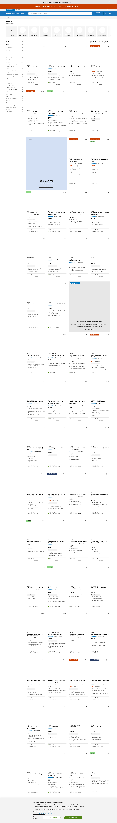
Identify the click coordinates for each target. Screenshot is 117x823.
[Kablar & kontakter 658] (14, 107)
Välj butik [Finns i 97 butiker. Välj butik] (36, 652)
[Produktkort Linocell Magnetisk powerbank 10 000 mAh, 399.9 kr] (78, 342)
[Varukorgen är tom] (110, 13)
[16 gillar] (107, 567)
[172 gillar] (85, 335)
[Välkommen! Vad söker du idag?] (61, 13)
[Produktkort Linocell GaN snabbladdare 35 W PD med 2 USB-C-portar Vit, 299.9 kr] (57, 99)
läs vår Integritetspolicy (50, 813)
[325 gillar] (85, 567)
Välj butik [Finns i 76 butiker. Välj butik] (57, 420)
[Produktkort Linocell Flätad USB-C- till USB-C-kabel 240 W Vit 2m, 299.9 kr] (36, 668)
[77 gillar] (64, 706)
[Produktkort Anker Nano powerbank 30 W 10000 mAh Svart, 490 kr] (78, 668)
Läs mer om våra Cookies (39, 813)
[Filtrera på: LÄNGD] (14, 51)
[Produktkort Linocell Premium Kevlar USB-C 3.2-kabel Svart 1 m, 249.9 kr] (57, 621)
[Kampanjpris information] (101, 71)
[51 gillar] (107, 91)
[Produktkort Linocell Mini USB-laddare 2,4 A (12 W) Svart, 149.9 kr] (36, 435)
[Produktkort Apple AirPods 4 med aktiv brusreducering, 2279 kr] (36, 714)
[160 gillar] (64, 283)
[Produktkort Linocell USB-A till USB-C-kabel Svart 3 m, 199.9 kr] (36, 575)
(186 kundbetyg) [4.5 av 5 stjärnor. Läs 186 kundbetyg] (80, 214)
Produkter (9, 55)
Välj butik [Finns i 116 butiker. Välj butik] (36, 84)
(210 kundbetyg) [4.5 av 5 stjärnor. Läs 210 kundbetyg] (37, 637)
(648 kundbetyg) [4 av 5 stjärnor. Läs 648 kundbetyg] (37, 497)
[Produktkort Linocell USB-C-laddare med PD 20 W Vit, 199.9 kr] (57, 54)
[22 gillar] (107, 474)
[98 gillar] (43, 46)
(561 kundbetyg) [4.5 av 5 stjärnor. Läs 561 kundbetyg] (80, 589)
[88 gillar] (86, 521)
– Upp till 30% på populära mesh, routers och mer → (56, 6)
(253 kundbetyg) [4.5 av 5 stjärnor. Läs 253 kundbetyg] (80, 496)
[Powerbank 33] (15, 79)
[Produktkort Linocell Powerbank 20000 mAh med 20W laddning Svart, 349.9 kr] (100, 200)
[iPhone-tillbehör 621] (15, 65)
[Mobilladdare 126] (15, 67)
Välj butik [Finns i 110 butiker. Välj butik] (36, 131)
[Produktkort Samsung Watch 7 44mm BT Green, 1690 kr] (100, 54)
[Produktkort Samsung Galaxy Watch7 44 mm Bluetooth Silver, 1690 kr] (100, 147)
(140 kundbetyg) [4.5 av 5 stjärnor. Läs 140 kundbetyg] (58, 261)
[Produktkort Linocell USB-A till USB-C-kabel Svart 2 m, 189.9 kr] (78, 528)
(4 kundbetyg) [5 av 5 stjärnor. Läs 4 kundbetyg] (79, 163)
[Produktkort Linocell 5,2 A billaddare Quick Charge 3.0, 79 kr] (36, 761)
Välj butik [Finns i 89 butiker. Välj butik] (79, 84)
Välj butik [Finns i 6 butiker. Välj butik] (78, 184)
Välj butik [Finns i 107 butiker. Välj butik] (58, 606)
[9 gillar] (107, 46)
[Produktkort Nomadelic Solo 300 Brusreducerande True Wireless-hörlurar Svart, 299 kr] (57, 482)
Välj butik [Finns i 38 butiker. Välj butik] (100, 84)
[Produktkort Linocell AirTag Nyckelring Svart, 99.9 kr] (57, 246)
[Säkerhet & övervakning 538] (14, 99)
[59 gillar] (43, 283)
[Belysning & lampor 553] (14, 105)
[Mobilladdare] (34, 31)
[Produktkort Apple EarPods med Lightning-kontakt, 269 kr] (78, 482)
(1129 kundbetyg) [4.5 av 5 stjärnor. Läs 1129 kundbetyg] (58, 777)
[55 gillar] (64, 238)
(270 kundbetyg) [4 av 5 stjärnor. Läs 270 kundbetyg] (58, 497)
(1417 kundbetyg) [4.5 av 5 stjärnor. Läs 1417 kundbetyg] (101, 544)
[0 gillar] (107, 753)
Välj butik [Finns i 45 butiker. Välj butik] (100, 184)
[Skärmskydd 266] (15, 69)
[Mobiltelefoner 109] (15, 83)
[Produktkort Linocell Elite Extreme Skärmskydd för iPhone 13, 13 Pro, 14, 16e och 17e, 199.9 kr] (100, 528)
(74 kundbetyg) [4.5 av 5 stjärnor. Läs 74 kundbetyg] (80, 262)
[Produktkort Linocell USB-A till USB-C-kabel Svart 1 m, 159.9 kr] (57, 714)
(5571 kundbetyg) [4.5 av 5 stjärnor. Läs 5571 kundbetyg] (80, 543)
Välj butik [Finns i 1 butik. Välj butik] (56, 560)
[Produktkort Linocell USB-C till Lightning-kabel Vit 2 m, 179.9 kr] (100, 99)
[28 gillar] (86, 139)
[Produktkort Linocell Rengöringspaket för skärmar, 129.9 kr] (78, 575)
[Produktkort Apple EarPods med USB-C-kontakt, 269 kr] (78, 54)
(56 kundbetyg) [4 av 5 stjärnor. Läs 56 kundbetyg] (58, 684)
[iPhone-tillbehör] (23, 31)
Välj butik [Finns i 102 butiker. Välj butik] (79, 652)
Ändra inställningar (36, 817)
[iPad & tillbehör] (79, 31)
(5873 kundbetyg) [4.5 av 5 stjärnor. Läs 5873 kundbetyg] (58, 68)
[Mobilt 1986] (14, 62)
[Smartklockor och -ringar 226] (15, 72)
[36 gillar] (86, 46)
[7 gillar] (43, 660)
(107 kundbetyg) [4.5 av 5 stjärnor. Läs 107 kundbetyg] (37, 261)
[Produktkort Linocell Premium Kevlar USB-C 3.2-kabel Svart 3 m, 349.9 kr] (78, 714)
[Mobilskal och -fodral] (68, 31)
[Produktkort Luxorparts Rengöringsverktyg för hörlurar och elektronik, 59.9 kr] (36, 482)
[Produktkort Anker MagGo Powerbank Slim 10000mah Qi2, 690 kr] (78, 147)
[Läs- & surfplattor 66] (15, 81)
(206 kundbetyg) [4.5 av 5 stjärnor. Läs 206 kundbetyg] (80, 68)
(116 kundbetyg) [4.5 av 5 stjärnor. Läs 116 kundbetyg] (37, 113)
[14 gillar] (86, 427)
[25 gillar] (86, 91)
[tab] (10, 10)
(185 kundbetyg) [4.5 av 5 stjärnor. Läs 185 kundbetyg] (101, 216)
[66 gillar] (86, 192)
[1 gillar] (65, 381)
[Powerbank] (91, 31)
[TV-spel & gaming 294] (14, 112)
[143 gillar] (107, 427)
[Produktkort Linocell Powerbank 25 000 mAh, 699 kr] (36, 99)
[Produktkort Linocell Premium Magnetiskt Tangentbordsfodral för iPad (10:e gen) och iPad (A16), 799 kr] (57, 668)
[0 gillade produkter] (106, 13)
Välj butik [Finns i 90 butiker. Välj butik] (36, 231)
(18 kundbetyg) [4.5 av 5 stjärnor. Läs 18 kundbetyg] (101, 68)
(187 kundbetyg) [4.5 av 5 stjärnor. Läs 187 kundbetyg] (101, 636)
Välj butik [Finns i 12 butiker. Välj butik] (36, 792)
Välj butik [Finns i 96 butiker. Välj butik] (57, 373)
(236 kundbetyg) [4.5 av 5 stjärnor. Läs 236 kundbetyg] (58, 216)
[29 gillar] (86, 660)
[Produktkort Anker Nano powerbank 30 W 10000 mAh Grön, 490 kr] (100, 342)
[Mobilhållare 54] (15, 86)
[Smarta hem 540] (14, 103)
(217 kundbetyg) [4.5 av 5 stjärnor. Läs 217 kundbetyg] (37, 403)
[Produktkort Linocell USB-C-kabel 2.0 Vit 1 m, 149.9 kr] (36, 342)
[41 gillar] (107, 381)
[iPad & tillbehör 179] (15, 77)
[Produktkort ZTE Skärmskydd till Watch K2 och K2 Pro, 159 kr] (36, 528)
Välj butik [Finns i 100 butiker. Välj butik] (101, 652)
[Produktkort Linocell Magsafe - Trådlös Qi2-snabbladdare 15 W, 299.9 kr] (78, 246)
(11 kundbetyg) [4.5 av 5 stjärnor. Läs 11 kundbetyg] (58, 405)
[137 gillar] (85, 614)
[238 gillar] (42, 381)
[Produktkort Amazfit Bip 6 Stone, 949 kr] (100, 761)
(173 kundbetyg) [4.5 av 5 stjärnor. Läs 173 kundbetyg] (101, 497)
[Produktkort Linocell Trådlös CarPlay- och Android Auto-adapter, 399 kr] (78, 389)
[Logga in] (98, 13)
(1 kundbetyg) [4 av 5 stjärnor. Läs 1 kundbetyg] (100, 163)
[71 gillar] (107, 192)
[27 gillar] (86, 753)
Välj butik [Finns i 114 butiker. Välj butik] (36, 373)
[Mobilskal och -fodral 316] (15, 75)
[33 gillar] (43, 427)
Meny (23, 13)
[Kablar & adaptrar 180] (15, 88)
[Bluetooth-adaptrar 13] (15, 90)
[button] (15, 24)
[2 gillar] (107, 139)
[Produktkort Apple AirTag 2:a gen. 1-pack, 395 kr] (57, 575)
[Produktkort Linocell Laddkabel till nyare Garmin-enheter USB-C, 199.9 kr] (78, 621)
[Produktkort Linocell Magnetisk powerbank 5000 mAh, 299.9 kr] (57, 291)
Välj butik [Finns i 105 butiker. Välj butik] (58, 699)
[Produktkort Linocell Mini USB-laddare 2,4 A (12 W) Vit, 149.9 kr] (100, 435)
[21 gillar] (64, 91)
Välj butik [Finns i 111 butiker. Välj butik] (79, 513)
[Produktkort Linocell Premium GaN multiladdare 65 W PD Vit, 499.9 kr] (36, 246)
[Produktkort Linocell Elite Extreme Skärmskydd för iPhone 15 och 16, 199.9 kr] (78, 435)
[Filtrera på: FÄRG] (14, 42)
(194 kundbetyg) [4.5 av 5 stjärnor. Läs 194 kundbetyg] (80, 451)
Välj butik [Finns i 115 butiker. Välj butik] (101, 131)
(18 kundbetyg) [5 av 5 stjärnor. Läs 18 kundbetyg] (101, 358)
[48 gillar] (64, 660)
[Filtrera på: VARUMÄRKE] (14, 48)
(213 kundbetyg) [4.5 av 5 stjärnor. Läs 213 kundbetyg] (37, 730)
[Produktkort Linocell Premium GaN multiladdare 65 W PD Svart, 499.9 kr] (100, 575)
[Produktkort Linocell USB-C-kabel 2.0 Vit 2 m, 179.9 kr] (36, 54)
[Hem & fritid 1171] (14, 60)
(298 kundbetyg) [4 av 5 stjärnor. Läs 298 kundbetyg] (101, 684)
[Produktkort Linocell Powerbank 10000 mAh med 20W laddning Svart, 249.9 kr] (57, 200)
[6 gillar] (107, 335)
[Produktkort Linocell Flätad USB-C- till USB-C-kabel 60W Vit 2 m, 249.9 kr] (57, 761)
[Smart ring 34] (15, 92)
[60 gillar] (107, 614)
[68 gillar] (86, 381)
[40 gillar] (43, 238)
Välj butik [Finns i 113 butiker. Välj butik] (101, 746)
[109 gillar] (42, 91)
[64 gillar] (64, 474)
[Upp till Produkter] (11, 31)
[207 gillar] (42, 614)
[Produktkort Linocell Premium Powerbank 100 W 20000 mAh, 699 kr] (57, 342)
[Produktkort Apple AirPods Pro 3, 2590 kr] (78, 99)
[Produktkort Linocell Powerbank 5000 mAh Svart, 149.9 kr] (78, 200)
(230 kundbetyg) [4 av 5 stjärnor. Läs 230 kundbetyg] (80, 405)
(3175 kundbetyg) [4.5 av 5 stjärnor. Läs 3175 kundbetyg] (37, 451)
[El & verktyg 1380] (14, 94)
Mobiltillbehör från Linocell (46, 187)
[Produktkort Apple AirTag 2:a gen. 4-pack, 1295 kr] (36, 200)
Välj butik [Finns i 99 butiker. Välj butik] (57, 327)
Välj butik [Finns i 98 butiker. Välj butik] (79, 746)
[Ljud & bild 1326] (14, 58)
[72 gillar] (43, 753)
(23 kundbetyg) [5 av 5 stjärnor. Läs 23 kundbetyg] (58, 357)
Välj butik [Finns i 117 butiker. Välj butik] (58, 84)
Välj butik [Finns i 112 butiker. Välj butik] (58, 276)
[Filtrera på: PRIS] (14, 45)
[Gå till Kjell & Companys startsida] (13, 13)
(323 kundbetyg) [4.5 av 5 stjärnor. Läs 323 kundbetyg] (80, 358)
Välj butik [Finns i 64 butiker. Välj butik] (100, 373)
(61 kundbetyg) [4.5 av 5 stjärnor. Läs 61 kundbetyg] (58, 115)
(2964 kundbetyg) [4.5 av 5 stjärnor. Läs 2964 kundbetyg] (37, 68)
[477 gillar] (42, 474)
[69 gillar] (43, 335)
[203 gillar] (107, 521)
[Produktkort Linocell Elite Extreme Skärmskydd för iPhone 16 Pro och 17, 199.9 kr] (57, 389)
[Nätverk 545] (14, 101)
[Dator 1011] (14, 97)
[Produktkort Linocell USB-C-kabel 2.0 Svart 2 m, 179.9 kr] (36, 291)
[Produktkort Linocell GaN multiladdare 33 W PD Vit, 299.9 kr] (100, 246)
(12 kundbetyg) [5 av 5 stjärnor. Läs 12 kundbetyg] (37, 214)
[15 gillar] (64, 753)
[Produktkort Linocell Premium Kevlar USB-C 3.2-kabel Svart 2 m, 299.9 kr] (100, 389)
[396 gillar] (64, 46)
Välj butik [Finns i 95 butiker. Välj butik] (36, 606)
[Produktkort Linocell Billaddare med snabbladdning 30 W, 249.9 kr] (100, 482)
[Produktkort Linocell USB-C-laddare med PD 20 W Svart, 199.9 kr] (78, 761)
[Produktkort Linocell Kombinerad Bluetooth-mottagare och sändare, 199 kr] (100, 668)
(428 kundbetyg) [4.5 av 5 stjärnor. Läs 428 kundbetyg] (101, 403)
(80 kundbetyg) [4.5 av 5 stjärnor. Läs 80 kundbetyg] (37, 775)
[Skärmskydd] (45, 31)
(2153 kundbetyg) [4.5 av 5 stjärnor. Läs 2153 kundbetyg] (101, 113)
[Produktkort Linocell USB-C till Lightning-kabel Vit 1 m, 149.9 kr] (57, 435)
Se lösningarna (89, 329)
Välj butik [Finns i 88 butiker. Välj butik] (79, 131)
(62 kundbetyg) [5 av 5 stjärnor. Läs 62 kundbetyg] (80, 113)
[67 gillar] (64, 192)
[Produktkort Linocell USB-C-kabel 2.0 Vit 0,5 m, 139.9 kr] (100, 714)
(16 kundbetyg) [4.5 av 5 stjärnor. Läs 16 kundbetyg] (58, 544)
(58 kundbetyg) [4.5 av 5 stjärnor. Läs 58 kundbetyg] (37, 684)
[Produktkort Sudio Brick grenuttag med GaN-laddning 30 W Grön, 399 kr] (57, 528)
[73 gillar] (107, 660)
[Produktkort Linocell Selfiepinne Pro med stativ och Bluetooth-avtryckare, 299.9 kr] (36, 621)
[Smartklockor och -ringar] (57, 31)
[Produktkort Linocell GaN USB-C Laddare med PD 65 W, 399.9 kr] (100, 621)
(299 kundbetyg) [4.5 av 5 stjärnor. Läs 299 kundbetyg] (58, 305)
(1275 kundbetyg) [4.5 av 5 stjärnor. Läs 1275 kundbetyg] (101, 261)
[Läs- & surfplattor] (102, 31)
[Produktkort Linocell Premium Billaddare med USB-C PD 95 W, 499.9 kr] (36, 389)
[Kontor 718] (14, 110)
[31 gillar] (64, 335)
